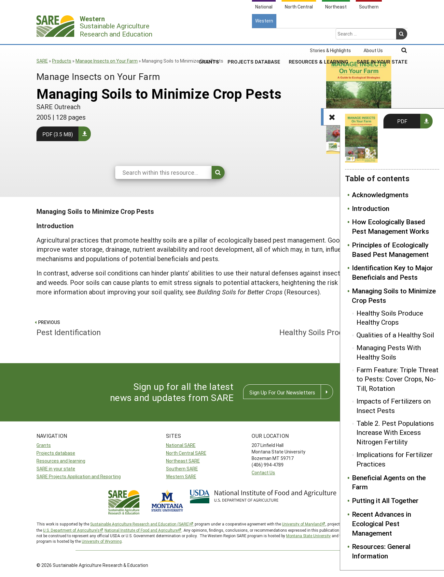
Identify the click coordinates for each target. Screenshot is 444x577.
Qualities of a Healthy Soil (395, 334)
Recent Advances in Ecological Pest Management (381, 524)
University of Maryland (302, 523)
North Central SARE (186, 453)
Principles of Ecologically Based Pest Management (390, 249)
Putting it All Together (385, 500)
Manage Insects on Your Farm (107, 61)
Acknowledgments (380, 194)
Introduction (370, 208)
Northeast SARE (183, 461)
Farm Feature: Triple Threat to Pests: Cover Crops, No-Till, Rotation (397, 379)
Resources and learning (60, 461)
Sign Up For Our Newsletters (282, 392)
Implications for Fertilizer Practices (394, 459)
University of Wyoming (102, 541)
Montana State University (308, 535)
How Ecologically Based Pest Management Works (390, 226)
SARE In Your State (382, 35)
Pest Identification (126, 327)
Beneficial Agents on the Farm (389, 482)
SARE (42, 61)
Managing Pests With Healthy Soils (388, 352)
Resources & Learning (318, 35)
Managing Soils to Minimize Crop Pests (394, 295)
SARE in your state (55, 469)
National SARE (181, 445)
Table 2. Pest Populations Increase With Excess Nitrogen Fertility (395, 433)
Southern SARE (182, 469)
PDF (402, 121)
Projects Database (254, 35)
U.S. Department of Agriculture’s (71, 530)
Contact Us (263, 472)
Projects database (55, 453)
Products (61, 61)
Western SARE (181, 476)
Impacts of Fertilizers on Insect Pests (393, 405)
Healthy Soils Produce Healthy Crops (389, 317)
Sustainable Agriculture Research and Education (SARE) (140, 523)
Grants (209, 35)
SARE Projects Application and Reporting (78, 476)
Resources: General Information (381, 551)
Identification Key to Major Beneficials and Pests (392, 272)
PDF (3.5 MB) (57, 134)
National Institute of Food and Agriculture (141, 530)
